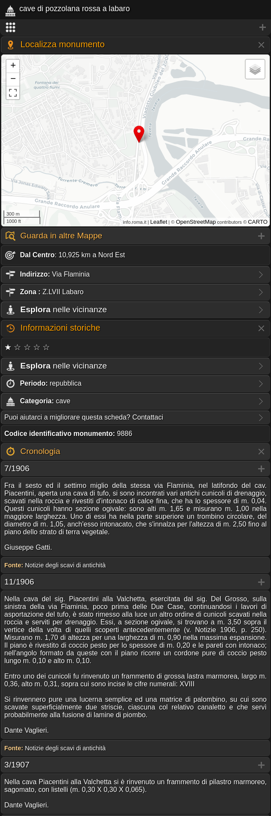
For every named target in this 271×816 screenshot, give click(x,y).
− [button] (13, 79)
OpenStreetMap (196, 222)
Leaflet (158, 222)
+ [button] (13, 66)
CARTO (258, 222)
